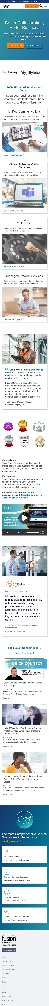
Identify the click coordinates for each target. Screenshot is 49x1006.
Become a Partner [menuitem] (8, 1000)
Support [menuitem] (4, 992)
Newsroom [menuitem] (5, 974)
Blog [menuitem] (3, 1004)
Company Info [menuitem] (6, 961)
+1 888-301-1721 (9, 945)
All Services (33, 45)
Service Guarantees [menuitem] (8, 969)
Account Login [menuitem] (6, 996)
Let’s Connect (32, 6)
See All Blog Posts (24, 653)
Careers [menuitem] (4, 982)
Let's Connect (15, 45)
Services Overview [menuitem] (8, 965)
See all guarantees (11, 841)
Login (11, 1)
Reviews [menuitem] (4, 978)
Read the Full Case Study (15, 632)
